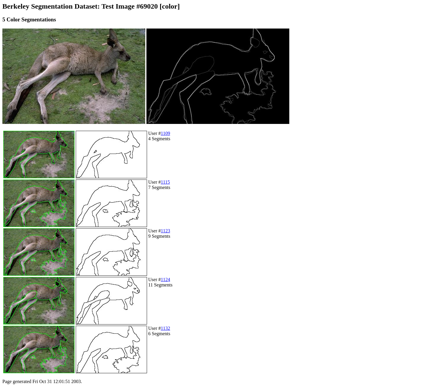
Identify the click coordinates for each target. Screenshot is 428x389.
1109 (165, 133)
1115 (165, 182)
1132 (165, 328)
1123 (165, 230)
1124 (165, 279)
